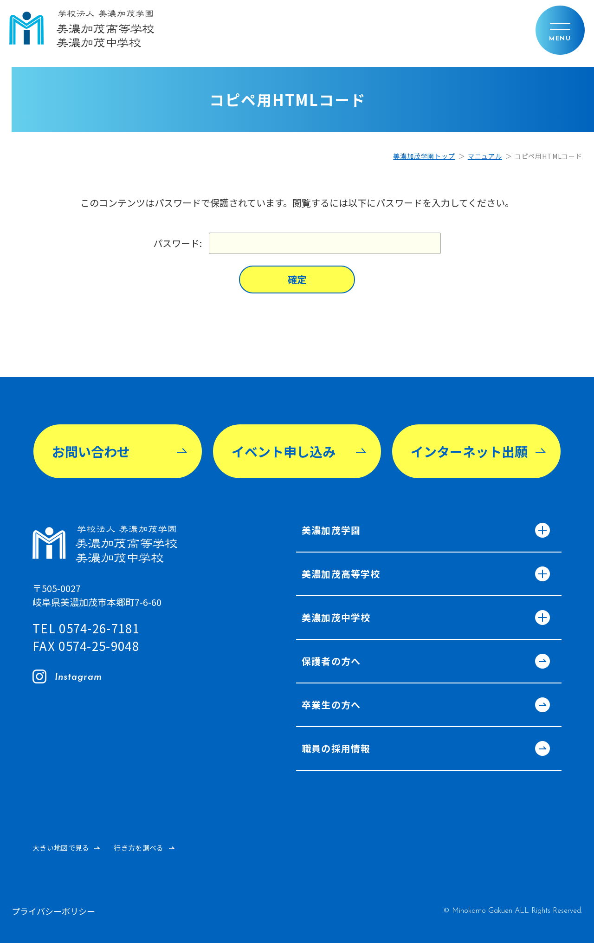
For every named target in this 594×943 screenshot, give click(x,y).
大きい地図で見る (60, 847)
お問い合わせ (91, 451)
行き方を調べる (138, 847)
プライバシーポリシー (53, 911)
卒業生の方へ (424, 705)
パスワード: (297, 243)
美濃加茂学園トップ (424, 156)
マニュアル (485, 156)
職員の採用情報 (424, 749)
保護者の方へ (424, 662)
